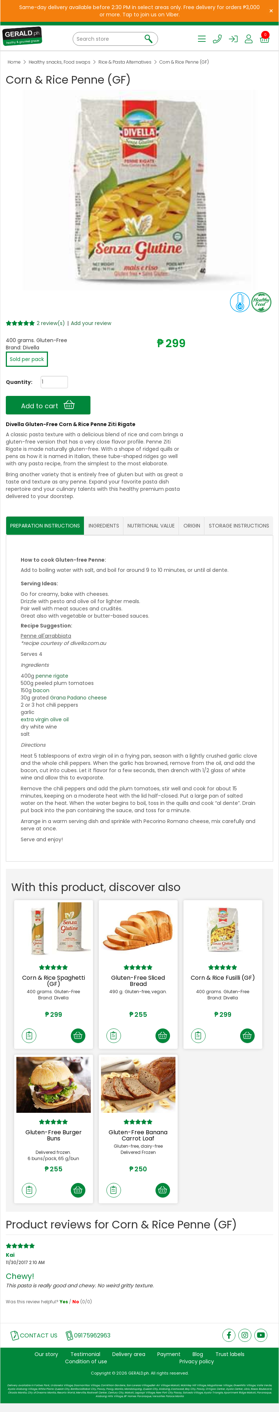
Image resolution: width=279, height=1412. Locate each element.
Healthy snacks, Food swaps (59, 62)
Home (14, 62)
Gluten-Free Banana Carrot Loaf (138, 1139)
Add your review (91, 323)
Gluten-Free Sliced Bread (138, 981)
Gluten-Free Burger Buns (53, 1139)
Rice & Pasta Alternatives (124, 62)
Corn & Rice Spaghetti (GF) (53, 981)
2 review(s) (51, 323)
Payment (169, 1362)
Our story (46, 1362)
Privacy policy (196, 1369)
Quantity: (16, 382)
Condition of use (86, 1369)
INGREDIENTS (104, 525)
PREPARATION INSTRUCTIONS (45, 525)
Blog (198, 1362)
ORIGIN (191, 525)
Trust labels (229, 1362)
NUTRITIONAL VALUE (151, 525)
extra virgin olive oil (45, 719)
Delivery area (128, 1362)
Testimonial (85, 1362)
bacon (41, 690)
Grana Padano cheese (78, 698)
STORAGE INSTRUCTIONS (239, 525)
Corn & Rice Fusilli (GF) (223, 978)
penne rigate (52, 676)
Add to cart (48, 405)
